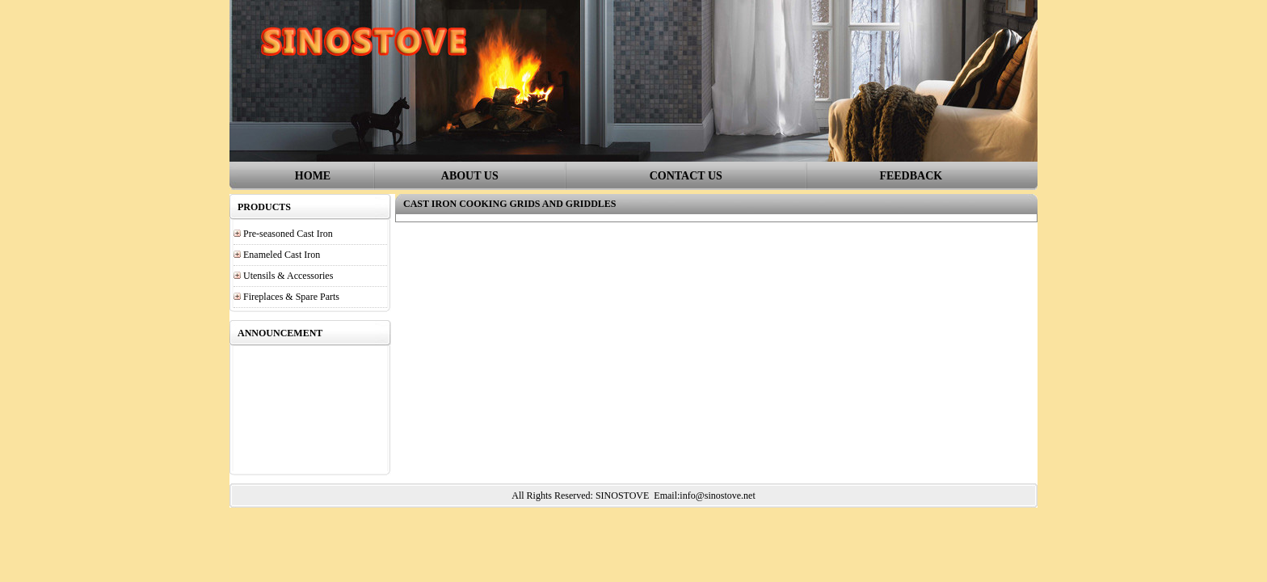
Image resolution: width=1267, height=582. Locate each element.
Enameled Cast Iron (281, 254)
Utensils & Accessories (288, 275)
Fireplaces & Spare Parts (291, 296)
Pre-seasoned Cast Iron (288, 233)
